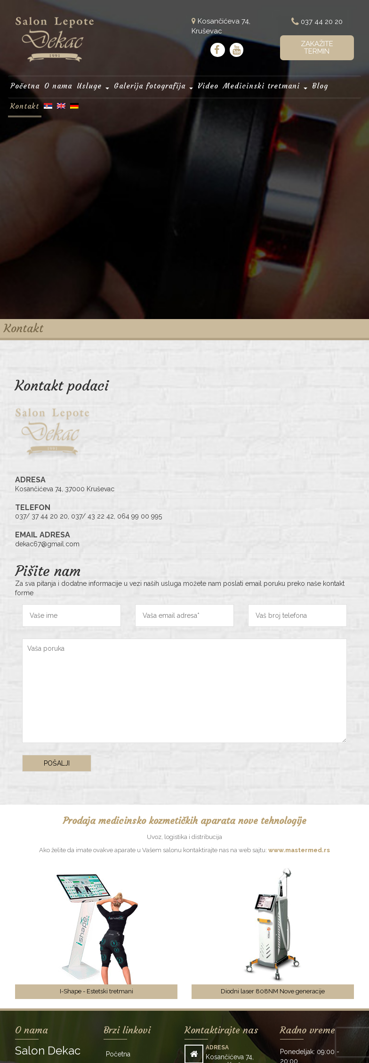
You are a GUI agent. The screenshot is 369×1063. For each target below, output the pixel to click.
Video (208, 85)
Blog (319, 85)
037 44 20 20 (317, 22)
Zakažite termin (317, 48)
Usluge (94, 85)
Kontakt (25, 105)
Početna (25, 85)
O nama (58, 85)
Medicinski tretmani (265, 85)
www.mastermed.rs (299, 850)
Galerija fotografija (153, 85)
